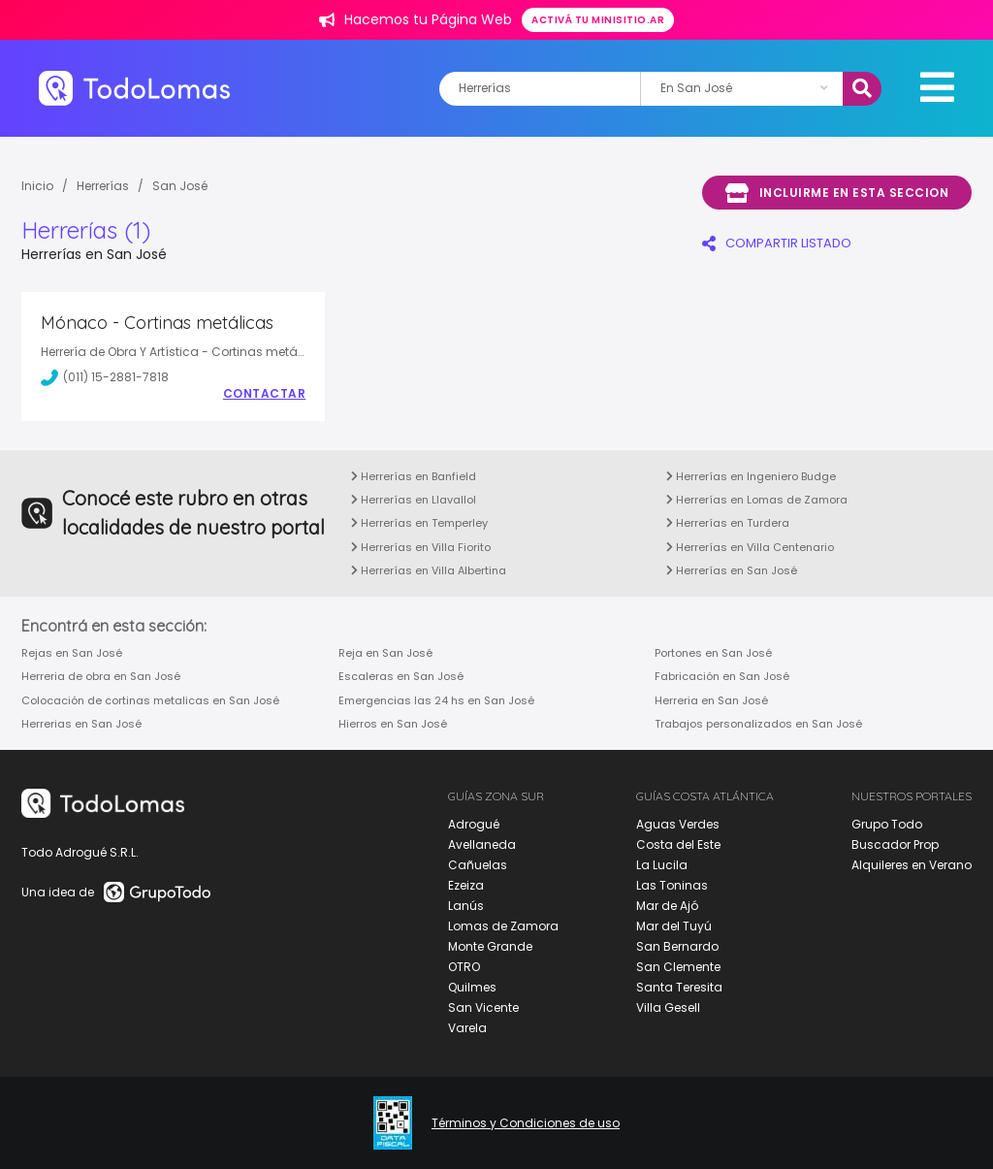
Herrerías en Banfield (413, 476)
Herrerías (103, 186)
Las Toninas (672, 885)
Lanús (466, 905)
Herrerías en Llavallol (413, 499)
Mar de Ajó (667, 905)
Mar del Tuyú (674, 926)
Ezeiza (466, 885)
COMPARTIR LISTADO (776, 243)
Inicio (37, 186)
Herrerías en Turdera (727, 523)
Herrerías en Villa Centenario (750, 547)
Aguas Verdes (678, 824)
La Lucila (662, 865)
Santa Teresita (679, 987)
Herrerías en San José (731, 570)
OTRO (464, 966)
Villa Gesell (668, 1007)
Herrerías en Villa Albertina (428, 570)
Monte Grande (490, 946)
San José (180, 186)
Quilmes (472, 987)
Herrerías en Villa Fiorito (421, 547)
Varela (467, 1028)
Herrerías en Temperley (419, 523)
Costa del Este (678, 844)
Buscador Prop (895, 844)
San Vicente (483, 1007)
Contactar (264, 394)
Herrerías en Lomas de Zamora (757, 499)
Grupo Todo (886, 824)
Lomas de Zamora (503, 926)
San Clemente (678, 966)
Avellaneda (482, 844)
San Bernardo (677, 946)
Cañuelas (477, 865)
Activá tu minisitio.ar (597, 20)
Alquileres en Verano (911, 865)
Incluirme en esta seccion (836, 193)
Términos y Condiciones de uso (526, 1123)
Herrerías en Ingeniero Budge (751, 476)
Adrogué (473, 824)
